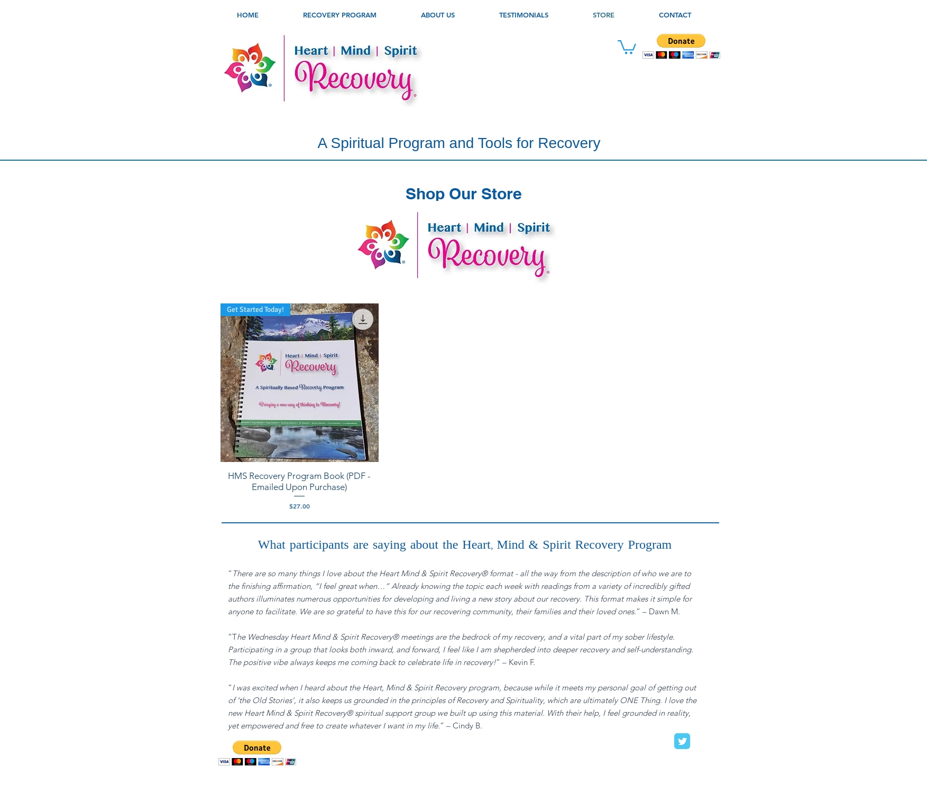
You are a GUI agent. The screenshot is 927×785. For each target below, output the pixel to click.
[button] (438, 15)
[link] (627, 46)
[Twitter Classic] (682, 741)
